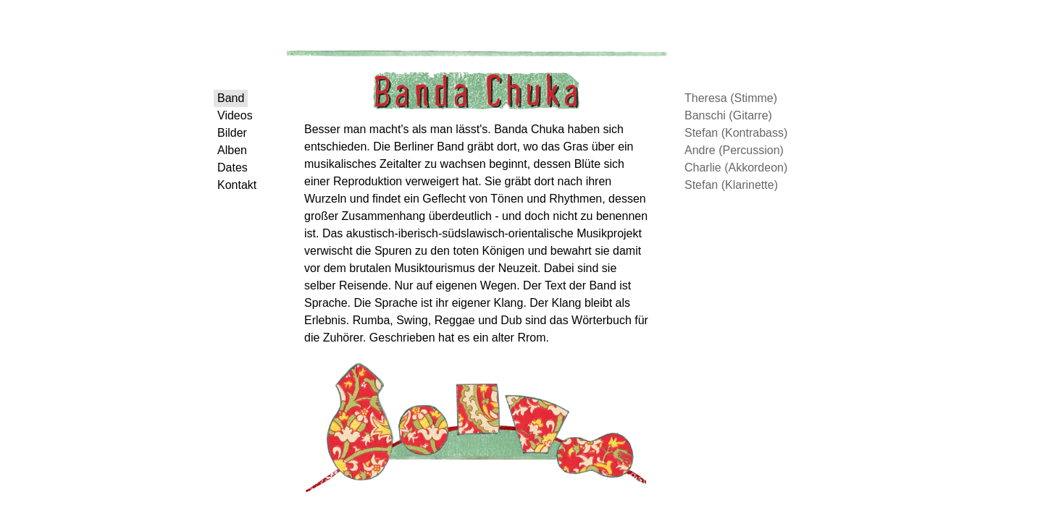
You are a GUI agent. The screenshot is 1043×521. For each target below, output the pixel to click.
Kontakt (247, 217)
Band (241, 101)
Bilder (243, 147)
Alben (243, 170)
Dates (243, 193)
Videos (246, 124)
